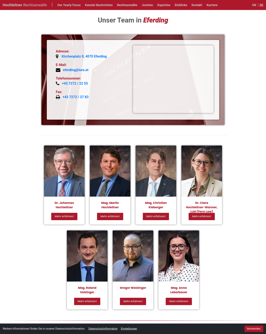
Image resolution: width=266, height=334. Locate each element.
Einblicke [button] (181, 5)
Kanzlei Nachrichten (99, 5)
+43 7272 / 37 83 (76, 97)
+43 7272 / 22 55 (75, 83)
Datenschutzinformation (103, 328)
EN (254, 5)
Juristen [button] (147, 5)
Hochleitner (25, 4)
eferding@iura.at (75, 70)
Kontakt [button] (197, 5)
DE (261, 5)
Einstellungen (129, 328)
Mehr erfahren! (64, 216)
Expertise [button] (163, 5)
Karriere (212, 5)
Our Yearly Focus (69, 5)
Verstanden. (254, 328)
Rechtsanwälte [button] (127, 5)
